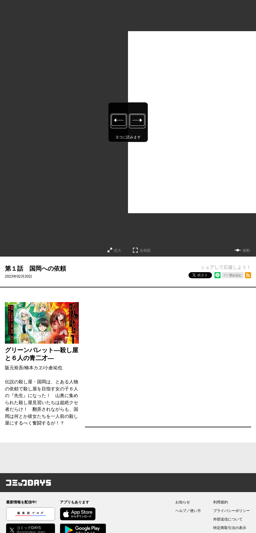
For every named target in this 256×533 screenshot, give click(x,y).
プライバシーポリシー (231, 511)
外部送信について (228, 519)
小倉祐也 (53, 367)
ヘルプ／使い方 (188, 511)
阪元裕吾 (14, 367)
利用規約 (220, 502)
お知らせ (182, 502)
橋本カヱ (33, 367)
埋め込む (235, 275)
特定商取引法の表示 (229, 528)
